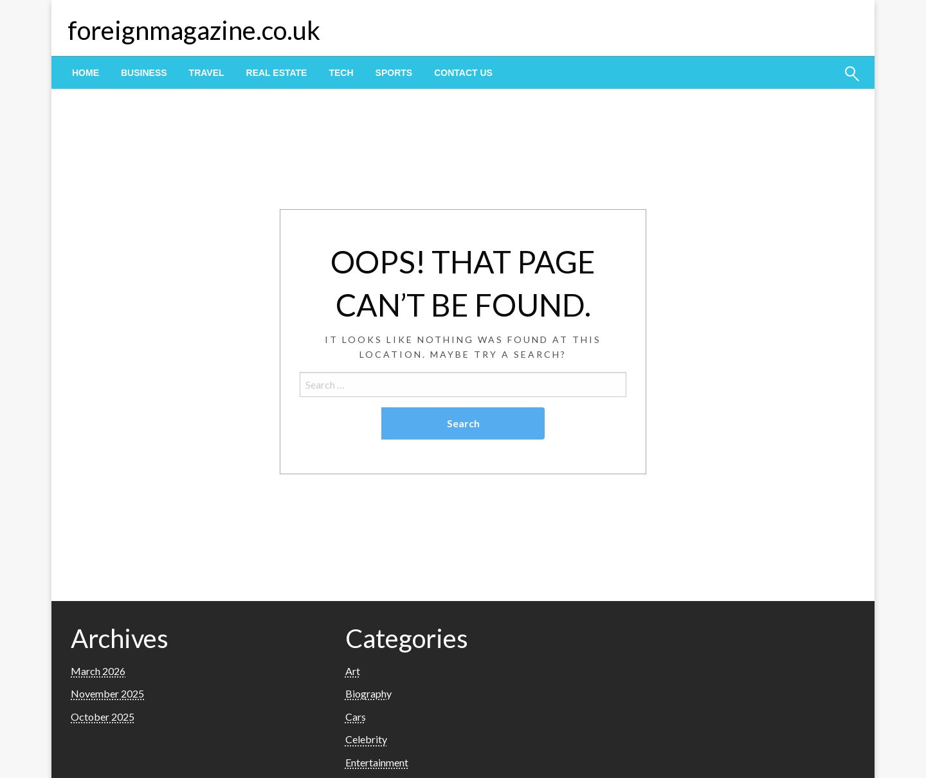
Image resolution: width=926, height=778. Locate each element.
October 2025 (102, 716)
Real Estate (276, 73)
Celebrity (366, 739)
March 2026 (98, 671)
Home (85, 73)
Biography (368, 693)
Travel (206, 73)
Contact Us (463, 73)
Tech (341, 73)
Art (352, 671)
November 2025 (107, 693)
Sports (394, 73)
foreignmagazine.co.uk (194, 30)
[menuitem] (85, 73)
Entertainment (376, 762)
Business (144, 73)
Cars (355, 716)
